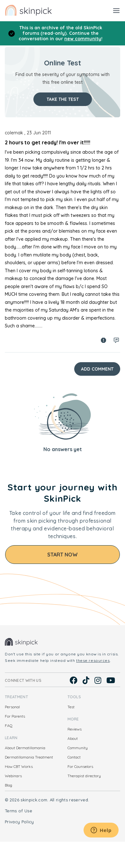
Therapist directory (84, 775)
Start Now (62, 554)
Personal (12, 706)
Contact (74, 757)
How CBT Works (19, 766)
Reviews (74, 729)
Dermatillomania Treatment (29, 757)
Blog (8, 785)
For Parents (15, 716)
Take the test (63, 99)
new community (82, 39)
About (72, 738)
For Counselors (80, 766)
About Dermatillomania (25, 747)
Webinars (13, 775)
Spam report (103, 340)
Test (71, 706)
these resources (93, 660)
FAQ (9, 725)
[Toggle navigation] (116, 10)
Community (77, 747)
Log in (116, 340)
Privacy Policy (19, 821)
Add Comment (97, 369)
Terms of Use (18, 810)
